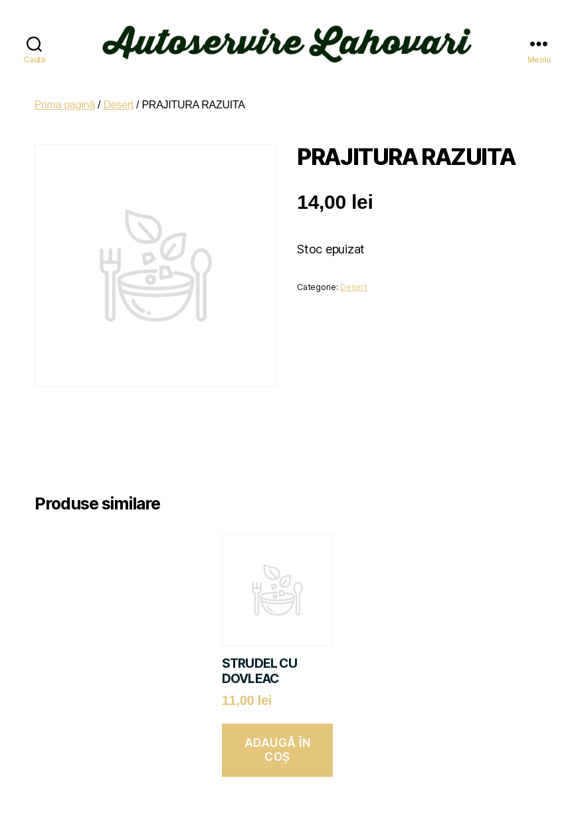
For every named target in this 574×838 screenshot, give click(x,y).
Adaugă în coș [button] (277, 739)
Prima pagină (65, 94)
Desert (118, 94)
